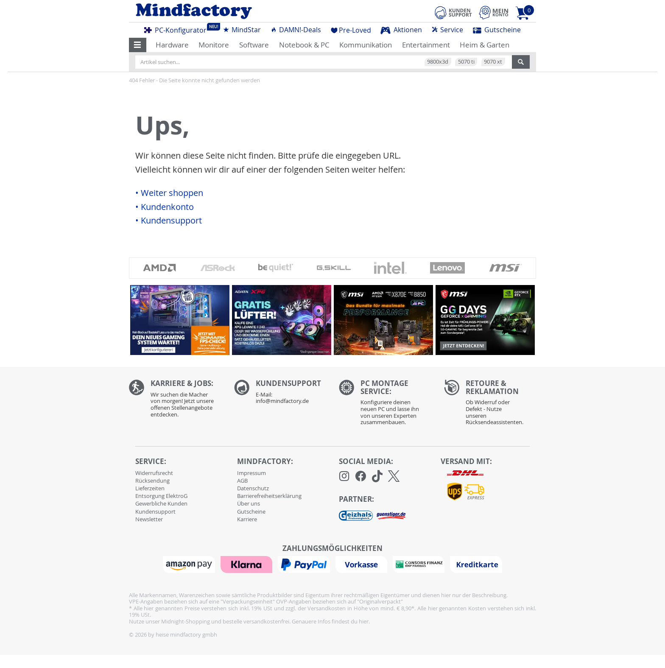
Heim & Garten (484, 45)
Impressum (251, 473)
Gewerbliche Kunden (161, 503)
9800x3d (437, 61)
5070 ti (466, 61)
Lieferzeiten (150, 488)
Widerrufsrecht (154, 473)
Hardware (172, 45)
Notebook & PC (304, 45)
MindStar (242, 29)
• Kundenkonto (164, 206)
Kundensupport (155, 511)
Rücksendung (152, 480)
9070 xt (493, 61)
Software (254, 45)
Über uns (248, 503)
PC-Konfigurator (177, 29)
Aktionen (401, 29)
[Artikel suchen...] (323, 62)
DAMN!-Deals (295, 29)
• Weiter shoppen (169, 192)
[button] (137, 45)
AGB (242, 480)
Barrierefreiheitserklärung (269, 496)
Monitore (213, 45)
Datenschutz (253, 488)
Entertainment (426, 45)
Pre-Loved (351, 30)
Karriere (247, 519)
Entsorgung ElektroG (161, 496)
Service (447, 29)
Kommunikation (365, 45)
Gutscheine (497, 29)
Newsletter (149, 519)
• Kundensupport (168, 220)
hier (364, 621)
